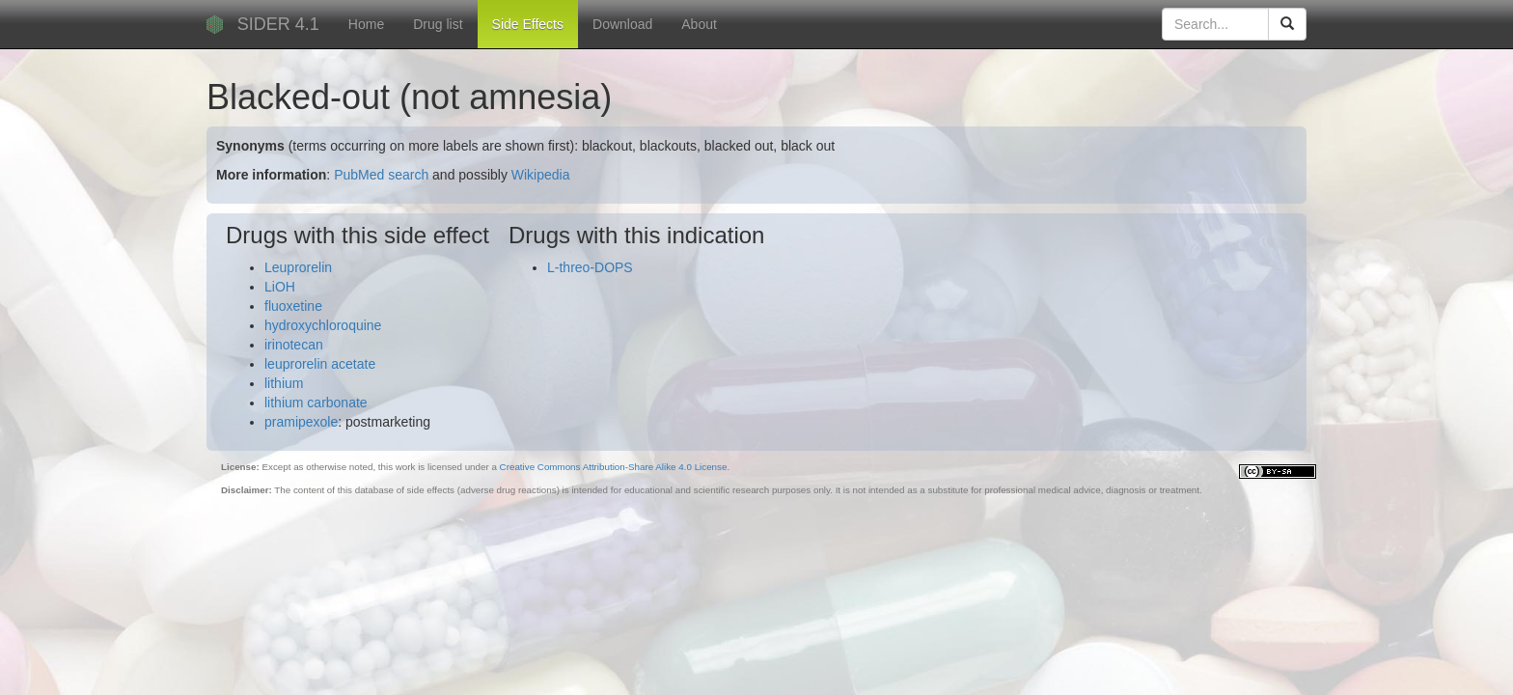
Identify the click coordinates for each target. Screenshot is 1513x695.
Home (366, 24)
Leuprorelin (298, 267)
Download (622, 24)
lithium (283, 383)
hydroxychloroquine (322, 325)
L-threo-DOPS (590, 267)
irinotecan (293, 344)
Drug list (437, 24)
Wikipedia (540, 174)
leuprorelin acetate (319, 364)
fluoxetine (293, 306)
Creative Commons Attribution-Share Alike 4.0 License (614, 466)
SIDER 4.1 (278, 24)
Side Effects (528, 24)
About (699, 24)
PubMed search (381, 174)
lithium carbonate (316, 402)
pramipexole (301, 422)
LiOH (279, 286)
